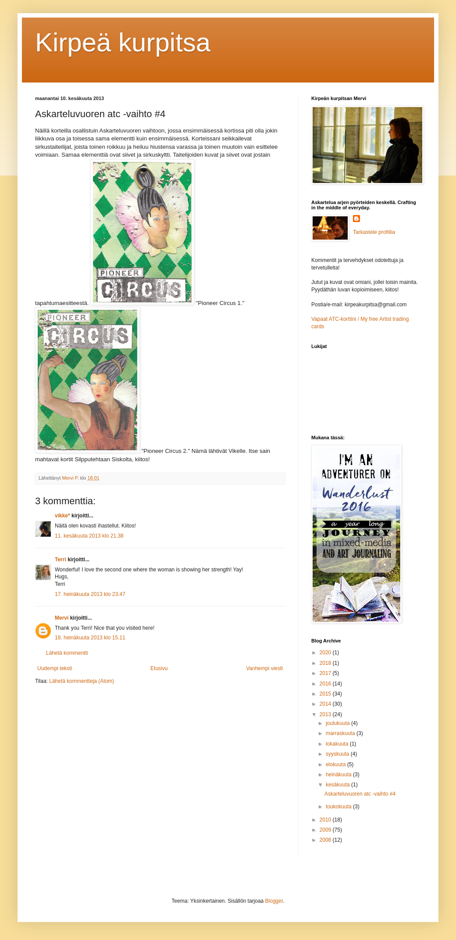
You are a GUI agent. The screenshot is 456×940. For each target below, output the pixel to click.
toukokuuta (339, 807)
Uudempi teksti (54, 668)
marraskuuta (341, 733)
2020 (326, 652)
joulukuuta (338, 723)
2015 (326, 694)
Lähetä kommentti (67, 653)
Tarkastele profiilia (374, 232)
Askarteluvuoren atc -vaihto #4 (359, 794)
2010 (326, 820)
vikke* (62, 516)
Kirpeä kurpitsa (122, 42)
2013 (326, 714)
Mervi (61, 618)
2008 (326, 840)
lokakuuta (338, 744)
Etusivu (158, 668)
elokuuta (336, 764)
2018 (326, 663)
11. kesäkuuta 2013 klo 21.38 (89, 536)
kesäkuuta (338, 785)
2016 (326, 684)
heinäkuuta (339, 774)
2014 (326, 704)
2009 (326, 830)
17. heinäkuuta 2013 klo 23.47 (90, 594)
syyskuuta (338, 754)
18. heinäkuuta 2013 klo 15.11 (90, 638)
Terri (60, 559)
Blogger (274, 901)
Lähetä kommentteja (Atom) (81, 681)
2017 (326, 673)
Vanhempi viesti (264, 668)
